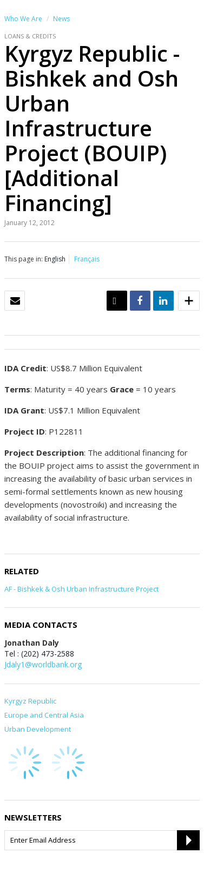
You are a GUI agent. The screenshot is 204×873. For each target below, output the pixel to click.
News (61, 18)
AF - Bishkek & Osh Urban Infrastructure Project (81, 589)
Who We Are (23, 18)
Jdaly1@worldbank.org (43, 664)
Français (87, 259)
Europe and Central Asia (44, 715)
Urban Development (37, 729)
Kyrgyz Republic (30, 701)
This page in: (23, 259)
